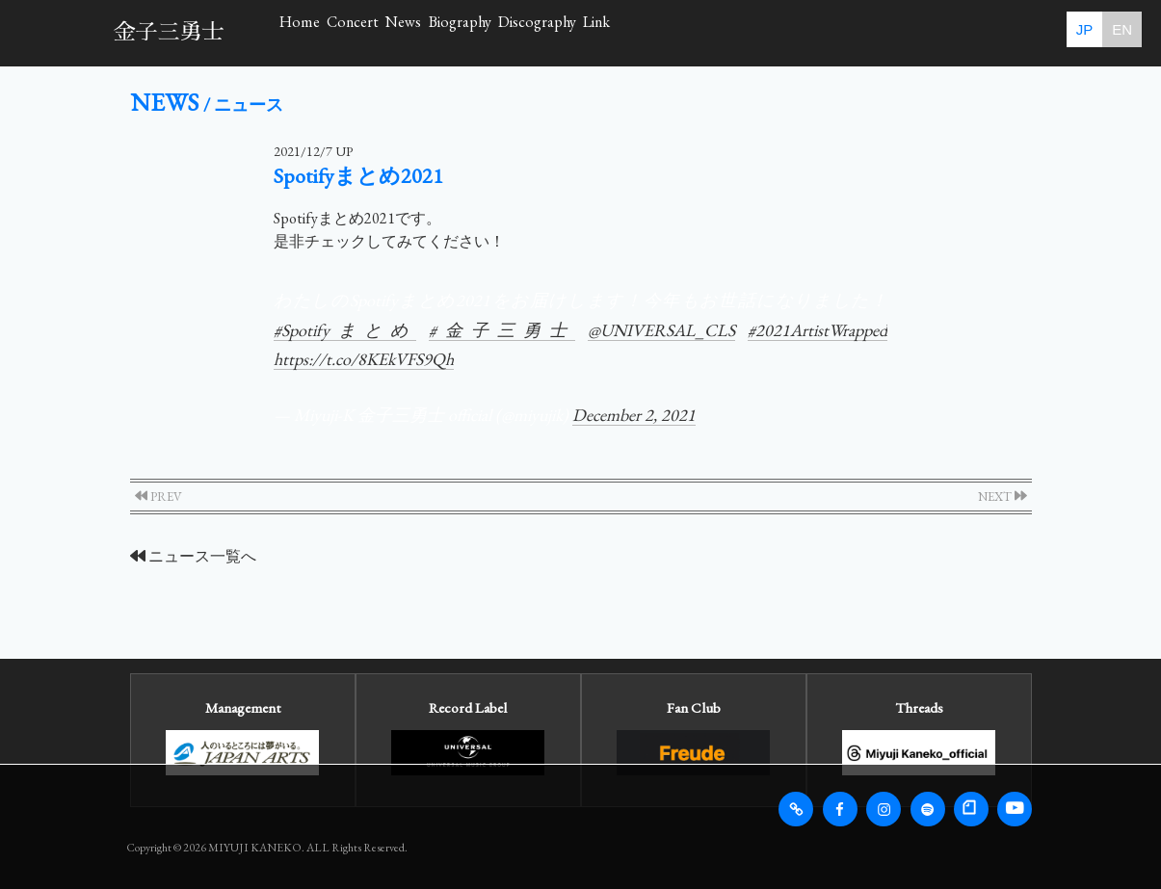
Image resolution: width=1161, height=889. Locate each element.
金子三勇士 (169, 32)
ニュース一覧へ (193, 556)
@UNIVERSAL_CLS (661, 330)
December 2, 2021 (634, 415)
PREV (158, 496)
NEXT (1002, 496)
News (546, 32)
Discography (801, 32)
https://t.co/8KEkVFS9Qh (364, 359)
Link (921, 32)
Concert (438, 32)
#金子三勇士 (502, 330)
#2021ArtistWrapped (817, 330)
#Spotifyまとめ (345, 330)
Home (327, 32)
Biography (661, 32)
